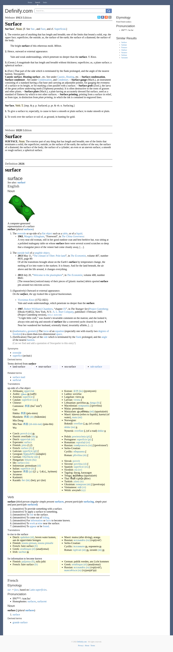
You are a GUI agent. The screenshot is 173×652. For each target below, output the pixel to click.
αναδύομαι (25, 548)
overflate (78, 423)
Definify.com (82, 642)
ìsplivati (77, 550)
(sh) (85, 455)
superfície (27, 399)
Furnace (124, 47)
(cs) (30, 433)
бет (23, 480)
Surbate (124, 45)
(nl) (33, 439)
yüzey (76, 481)
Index (45, 2)
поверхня (81, 484)
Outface (124, 50)
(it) (32, 468)
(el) (33, 548)
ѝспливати (79, 546)
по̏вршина (79, 451)
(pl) (88, 436)
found (46, 526)
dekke (67, 427)
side (46, 337)
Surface (124, 42)
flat (43, 233)
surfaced (32, 504)
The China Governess (73, 236)
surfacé (21, 182)
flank (78, 337)
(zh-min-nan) (35, 424)
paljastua (26, 561)
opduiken (25, 537)
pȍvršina (77, 455)
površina (78, 463)
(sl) (85, 463)
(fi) (33, 561)
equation (59, 331)
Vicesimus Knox (26, 299)
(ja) (30, 471)
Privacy (81, 646)
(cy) (83, 490)
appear (33, 526)
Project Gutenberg (98, 308)
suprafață (80, 442)
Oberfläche (28, 456)
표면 (75, 391)
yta (75, 469)
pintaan (32, 543)
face (16, 589)
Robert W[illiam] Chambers (38, 308)
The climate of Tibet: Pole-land (50, 255)
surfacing (89, 501)
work (32, 523)
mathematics (20, 331)
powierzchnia (79, 436)
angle (104, 337)
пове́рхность (81, 445)
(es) (86, 466)
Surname (124, 58)
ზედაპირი (29, 454)
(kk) (28, 480)
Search (37, 2)
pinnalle (49, 543)
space (59, 334)
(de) (36, 456)
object (49, 233)
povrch (24, 433)
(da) (34, 436)
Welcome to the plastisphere (47, 275)
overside (21, 233)
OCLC (50, 315)
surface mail (19, 377)
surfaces (28, 229)
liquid (79, 233)
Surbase (124, 55)
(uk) (88, 484)
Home (30, 2)
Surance (124, 53)
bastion (30, 339)
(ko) (81, 391)
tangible (38, 252)
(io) (27, 462)
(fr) (31, 448)
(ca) (34, 399)
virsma (76, 399)
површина (83, 405)
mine (39, 523)
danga (93, 402)
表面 (27, 406)
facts (48, 520)
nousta (25, 543)
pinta (24, 445)
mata (74, 417)
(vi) (84, 487)
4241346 (57, 315)
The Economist (78, 255)
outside (21, 252)
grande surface (20, 622)
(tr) (82, 481)
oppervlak (29, 391)
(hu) (34, 459)
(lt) (98, 402)
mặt (80, 487)
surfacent (42, 601)
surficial (17, 380)
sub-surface (96, 366)
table (65, 233)
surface (24, 448)
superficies (41, 589)
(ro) (88, 442)
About (87, 646)
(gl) (35, 451)
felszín (28, 459)
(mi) (80, 417)
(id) (39, 465)
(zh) (32, 416)
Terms (92, 646)
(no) (73, 427)
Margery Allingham (34, 236)
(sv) (80, 469)
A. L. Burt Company (63, 311)
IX (64, 308)
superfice (17, 355)
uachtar (22, 551)
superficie (28, 396)
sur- (10, 589)
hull (27, 252)
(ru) (90, 445)
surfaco (28, 442)
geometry (32, 331)
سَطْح (24, 393)
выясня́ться (70, 570)
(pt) (89, 439)
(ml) (92, 411)
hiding (45, 517)
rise (31, 514)
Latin (32, 589)
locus (46, 331)
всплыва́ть (79, 540)
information (37, 520)
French (123, 22)
